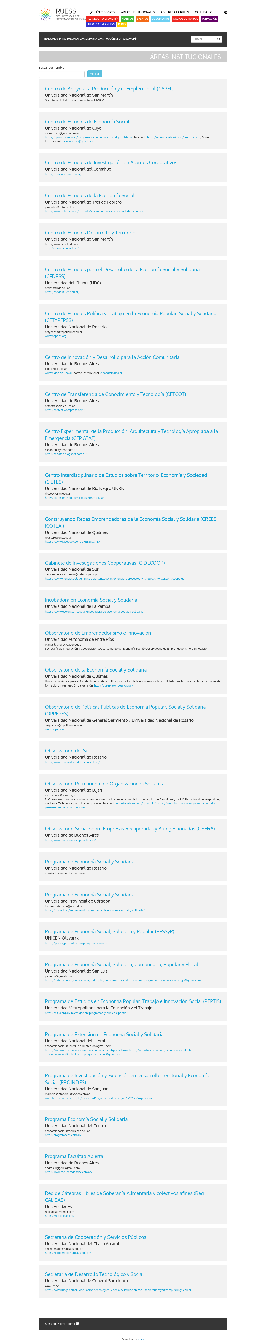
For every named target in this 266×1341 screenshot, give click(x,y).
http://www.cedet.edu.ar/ (62, 248)
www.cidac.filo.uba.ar (58, 373)
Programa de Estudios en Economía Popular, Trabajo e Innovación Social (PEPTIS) (133, 1001)
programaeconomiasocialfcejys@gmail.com (172, 980)
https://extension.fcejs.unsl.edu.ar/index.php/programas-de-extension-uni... (94, 980)
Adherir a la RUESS (175, 12)
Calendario (203, 12)
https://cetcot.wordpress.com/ (65, 410)
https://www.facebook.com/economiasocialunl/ (160, 1050)
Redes (122, 24)
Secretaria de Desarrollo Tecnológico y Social (94, 1274)
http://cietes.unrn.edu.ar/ (61, 498)
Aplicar (94, 74)
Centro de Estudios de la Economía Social (90, 195)
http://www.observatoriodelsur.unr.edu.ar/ (72, 762)
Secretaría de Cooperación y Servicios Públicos (95, 1237)
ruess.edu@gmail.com (59, 1324)
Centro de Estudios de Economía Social (87, 121)
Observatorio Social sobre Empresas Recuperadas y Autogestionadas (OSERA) (130, 828)
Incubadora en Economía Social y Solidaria (91, 600)
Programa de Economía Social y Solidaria (89, 861)
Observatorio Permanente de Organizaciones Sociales (104, 783)
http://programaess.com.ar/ (63, 1135)
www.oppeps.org (55, 336)
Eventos (142, 18)
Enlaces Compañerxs (101, 24)
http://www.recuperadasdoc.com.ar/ (68, 1172)
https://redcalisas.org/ (60, 1216)
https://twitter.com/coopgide (165, 579)
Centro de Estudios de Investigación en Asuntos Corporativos (111, 162)
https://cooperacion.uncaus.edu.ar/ (68, 1253)
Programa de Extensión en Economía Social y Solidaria (104, 1034)
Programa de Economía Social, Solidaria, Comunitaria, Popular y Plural (121, 964)
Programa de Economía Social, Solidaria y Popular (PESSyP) (109, 931)
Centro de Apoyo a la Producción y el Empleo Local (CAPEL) (109, 88)
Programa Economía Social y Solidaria (86, 1119)
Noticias (127, 18)
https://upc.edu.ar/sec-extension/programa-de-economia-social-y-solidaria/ (95, 910)
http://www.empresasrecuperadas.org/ (70, 840)
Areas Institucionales (138, 12)
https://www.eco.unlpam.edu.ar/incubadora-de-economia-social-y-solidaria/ (95, 612)
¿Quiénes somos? (102, 12)
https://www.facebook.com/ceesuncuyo (173, 137)
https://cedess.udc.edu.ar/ (62, 292)
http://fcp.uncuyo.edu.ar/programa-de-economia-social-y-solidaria (88, 137)
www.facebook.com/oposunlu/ (136, 803)
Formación (209, 18)
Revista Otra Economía (102, 18)
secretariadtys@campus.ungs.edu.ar (168, 1290)
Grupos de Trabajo (185, 18)
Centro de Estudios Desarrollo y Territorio (90, 232)
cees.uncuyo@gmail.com (78, 141)
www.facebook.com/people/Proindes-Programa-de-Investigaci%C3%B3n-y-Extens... (99, 1098)
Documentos (160, 18)
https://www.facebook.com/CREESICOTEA (72, 542)
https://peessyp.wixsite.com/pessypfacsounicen (76, 943)
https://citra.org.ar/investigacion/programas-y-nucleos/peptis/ (86, 1013)
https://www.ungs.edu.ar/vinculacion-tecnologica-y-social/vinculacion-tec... (94, 1290)
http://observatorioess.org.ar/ (114, 685)
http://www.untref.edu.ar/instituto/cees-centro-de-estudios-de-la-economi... (95, 211)
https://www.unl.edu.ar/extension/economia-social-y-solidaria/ (86, 1050)
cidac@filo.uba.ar (111, 373)
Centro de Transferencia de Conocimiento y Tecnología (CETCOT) (115, 394)
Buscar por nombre (51, 68)
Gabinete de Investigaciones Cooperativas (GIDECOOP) (105, 562)
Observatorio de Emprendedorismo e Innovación (98, 633)
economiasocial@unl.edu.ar (63, 1054)
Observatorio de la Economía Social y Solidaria (96, 669)
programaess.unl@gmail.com (102, 1054)
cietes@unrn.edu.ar (91, 498)
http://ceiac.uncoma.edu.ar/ (63, 174)
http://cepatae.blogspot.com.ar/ (66, 454)
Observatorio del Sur (67, 750)
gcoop (140, 1340)
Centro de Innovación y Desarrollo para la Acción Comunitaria (112, 357)
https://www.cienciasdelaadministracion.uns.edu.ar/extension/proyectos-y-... (95, 579)
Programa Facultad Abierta (74, 1156)
